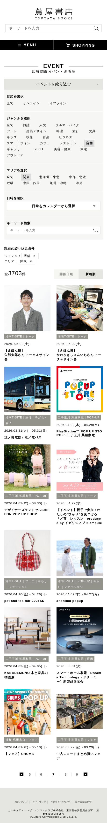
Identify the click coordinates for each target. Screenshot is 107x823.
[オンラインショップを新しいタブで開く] (80, 45)
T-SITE (38, 149)
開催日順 (66, 274)
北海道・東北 (49, 177)
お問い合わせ (21, 802)
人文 (42, 125)
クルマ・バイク (67, 125)
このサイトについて (60, 802)
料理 (59, 131)
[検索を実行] (95, 30)
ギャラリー (15, 149)
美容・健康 (62, 149)
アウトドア (15, 155)
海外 (79, 183)
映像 (29, 137)
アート (12, 131)
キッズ (12, 137)
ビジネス (65, 137)
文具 (92, 131)
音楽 (46, 137)
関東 (26, 177)
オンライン (31, 103)
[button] (27, 45)
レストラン (68, 143)
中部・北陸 (77, 177)
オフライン (58, 103)
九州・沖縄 (58, 183)
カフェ (45, 143)
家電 (83, 149)
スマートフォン (18, 143)
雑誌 (26, 125)
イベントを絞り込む (53, 84)
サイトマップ (39, 802)
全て (10, 103)
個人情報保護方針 (84, 802)
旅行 (75, 131)
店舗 (89, 143)
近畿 (10, 183)
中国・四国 (31, 183)
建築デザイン (36, 131)
